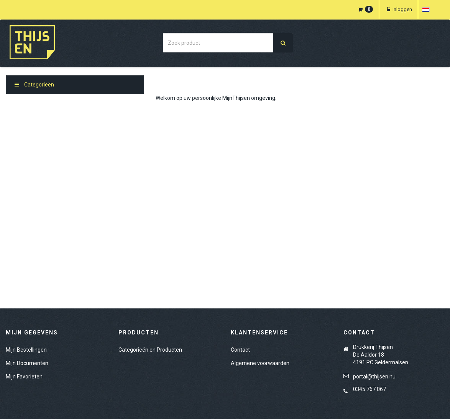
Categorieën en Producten (150, 350)
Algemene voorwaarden (260, 363)
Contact (240, 350)
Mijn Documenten (27, 363)
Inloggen (398, 9)
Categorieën (34, 85)
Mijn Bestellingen (26, 350)
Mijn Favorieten (24, 376)
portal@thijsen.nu (374, 376)
